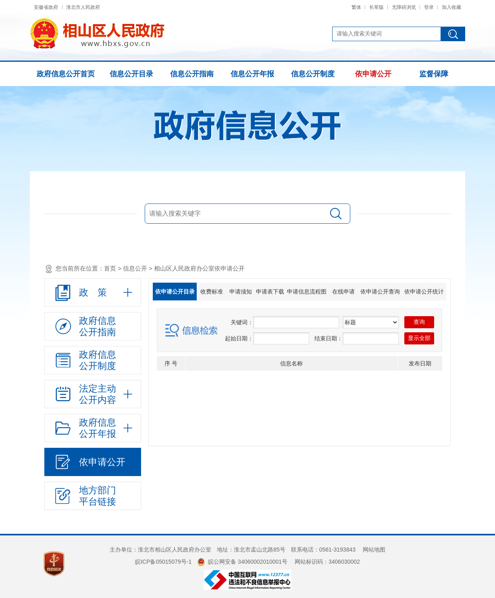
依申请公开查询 (380, 291)
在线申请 (343, 291)
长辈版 (376, 7)
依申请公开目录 (175, 291)
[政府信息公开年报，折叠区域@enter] (92, 428)
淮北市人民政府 (83, 7)
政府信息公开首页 (66, 74)
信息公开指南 (192, 74)
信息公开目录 (131, 74)
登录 (429, 7)
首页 (110, 268)
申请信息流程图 (307, 291)
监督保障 (433, 74)
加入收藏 (451, 7)
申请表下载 (270, 291)
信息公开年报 (252, 74)
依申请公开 (373, 74)
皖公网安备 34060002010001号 (242, 561)
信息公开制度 (313, 74)
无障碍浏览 (404, 7)
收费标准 (211, 291)
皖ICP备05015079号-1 (163, 561)
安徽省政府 (46, 7)
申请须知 (240, 291)
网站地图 (374, 549)
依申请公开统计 (424, 291)
